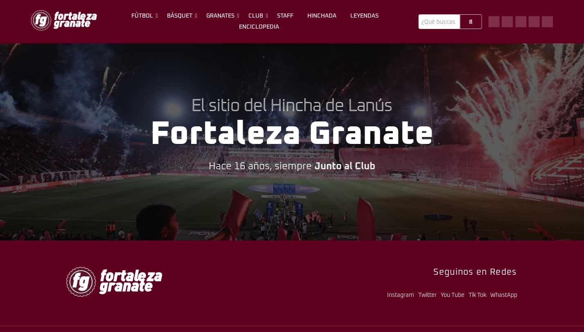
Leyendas (364, 16)
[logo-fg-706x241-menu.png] (64, 20)
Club (257, 16)
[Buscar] (439, 21)
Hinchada (321, 16)
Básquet (181, 16)
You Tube (452, 295)
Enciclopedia (259, 27)
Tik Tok (477, 295)
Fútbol (143, 16)
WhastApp (503, 295)
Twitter (427, 295)
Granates (221, 16)
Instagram (400, 295)
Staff (285, 16)
